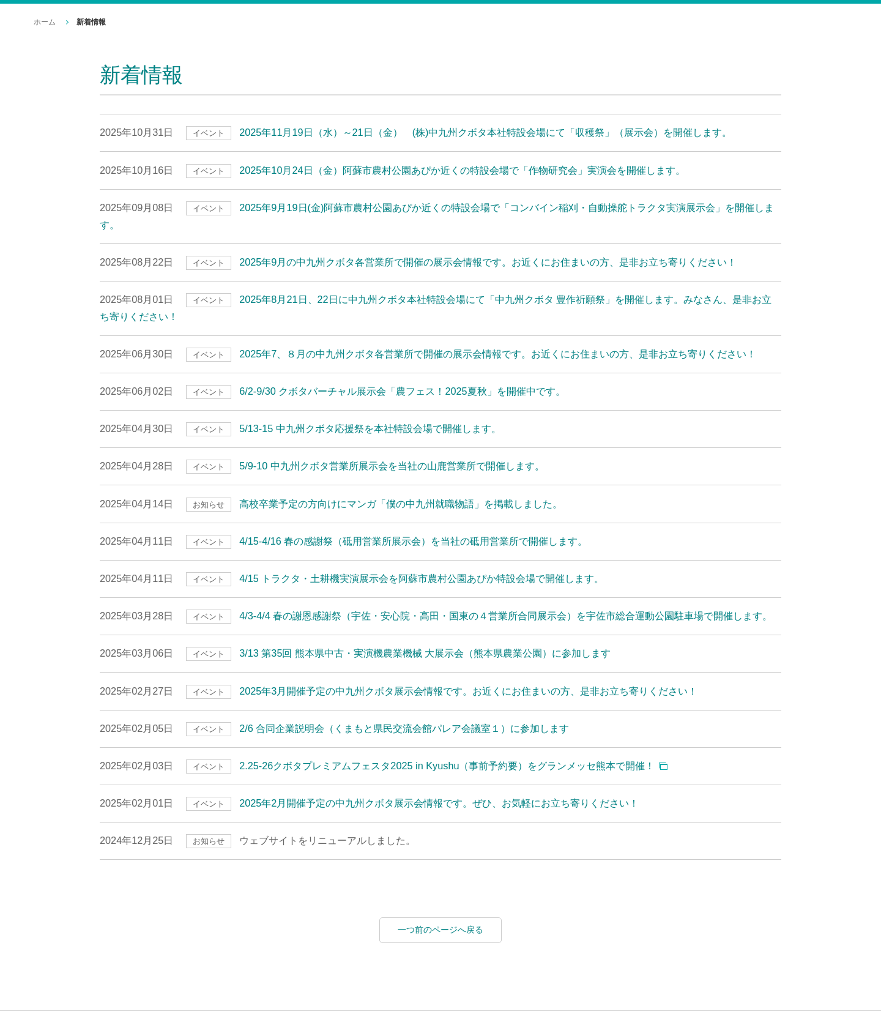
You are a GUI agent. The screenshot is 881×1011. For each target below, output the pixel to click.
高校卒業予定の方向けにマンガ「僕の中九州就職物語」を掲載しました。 (400, 503)
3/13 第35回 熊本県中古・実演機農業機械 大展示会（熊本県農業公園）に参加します (425, 652)
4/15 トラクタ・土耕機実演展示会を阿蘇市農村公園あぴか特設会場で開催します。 (421, 578)
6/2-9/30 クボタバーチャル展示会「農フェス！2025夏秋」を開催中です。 (402, 391)
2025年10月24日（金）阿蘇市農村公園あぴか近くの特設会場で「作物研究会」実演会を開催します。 (462, 170)
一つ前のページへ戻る (440, 930)
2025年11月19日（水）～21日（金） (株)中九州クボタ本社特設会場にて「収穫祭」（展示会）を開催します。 (485, 132)
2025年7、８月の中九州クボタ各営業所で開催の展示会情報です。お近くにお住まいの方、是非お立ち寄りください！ (497, 353)
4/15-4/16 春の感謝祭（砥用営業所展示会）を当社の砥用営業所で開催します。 (413, 541)
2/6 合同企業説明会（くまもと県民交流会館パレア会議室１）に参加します (404, 728)
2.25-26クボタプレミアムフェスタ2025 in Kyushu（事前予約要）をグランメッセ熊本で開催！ (447, 765)
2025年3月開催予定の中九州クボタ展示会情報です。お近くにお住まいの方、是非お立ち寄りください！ (468, 690)
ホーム (45, 22)
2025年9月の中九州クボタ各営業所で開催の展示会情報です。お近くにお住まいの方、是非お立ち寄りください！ (488, 261)
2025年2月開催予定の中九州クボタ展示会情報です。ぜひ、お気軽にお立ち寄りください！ (439, 802)
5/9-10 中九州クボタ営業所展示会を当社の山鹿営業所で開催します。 (392, 465)
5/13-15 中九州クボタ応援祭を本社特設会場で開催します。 (370, 428)
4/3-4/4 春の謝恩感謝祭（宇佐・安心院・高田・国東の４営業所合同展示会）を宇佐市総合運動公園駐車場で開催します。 (505, 615)
